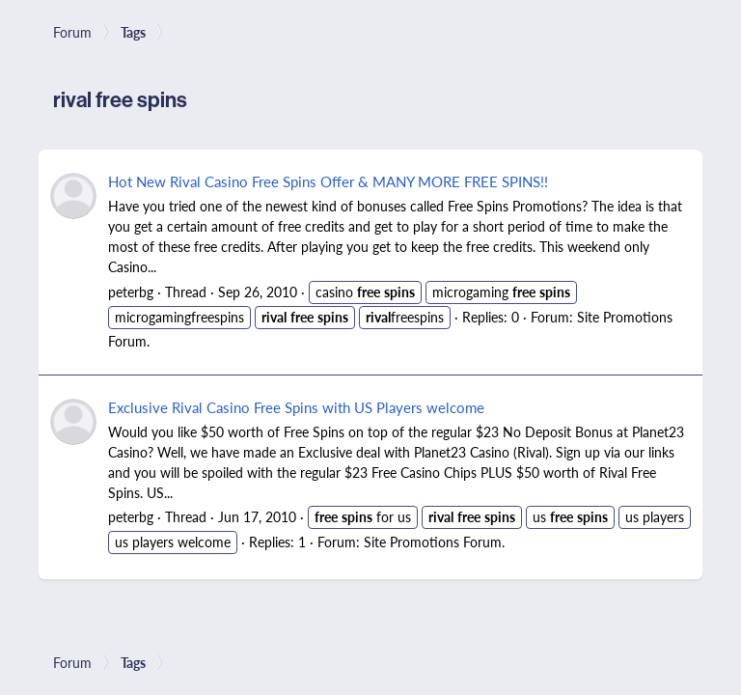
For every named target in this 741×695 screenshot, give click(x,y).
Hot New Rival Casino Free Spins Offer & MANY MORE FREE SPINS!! (328, 181)
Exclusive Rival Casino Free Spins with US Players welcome (296, 407)
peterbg (130, 291)
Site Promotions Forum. (434, 541)
